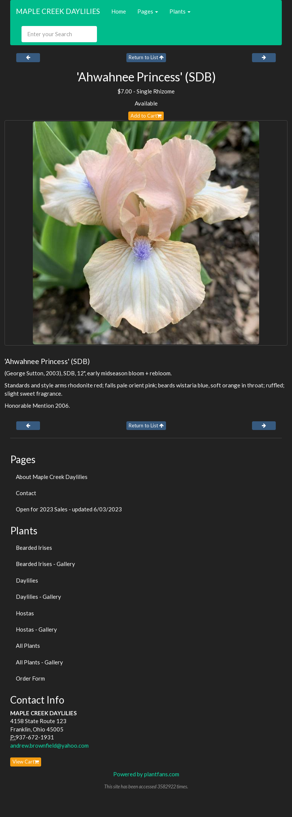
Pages (147, 11)
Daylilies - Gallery (38, 596)
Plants (180, 11)
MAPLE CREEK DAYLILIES (58, 11)
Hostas (25, 613)
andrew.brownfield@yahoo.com (49, 745)
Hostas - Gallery (36, 629)
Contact (26, 493)
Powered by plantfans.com (146, 774)
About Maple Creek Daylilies (52, 476)
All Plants (28, 645)
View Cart (25, 762)
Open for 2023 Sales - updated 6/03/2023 (69, 509)
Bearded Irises (34, 547)
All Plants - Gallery (39, 662)
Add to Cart (146, 116)
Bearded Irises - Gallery (45, 563)
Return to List (146, 57)
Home (118, 11)
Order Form (30, 678)
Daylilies (27, 580)
